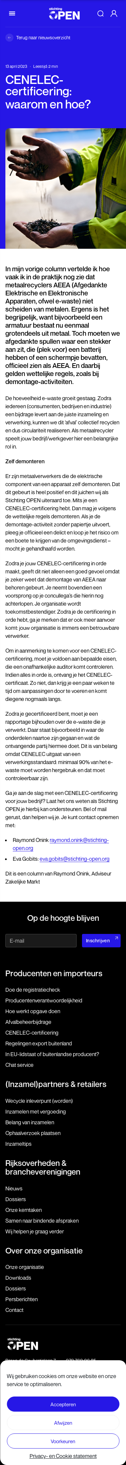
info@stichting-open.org (90, 1367)
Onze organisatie (24, 1267)
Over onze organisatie (44, 1250)
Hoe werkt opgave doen (32, 1011)
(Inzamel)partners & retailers (56, 1084)
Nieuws (14, 1188)
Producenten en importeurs (53, 973)
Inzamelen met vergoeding (35, 1111)
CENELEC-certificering (31, 1032)
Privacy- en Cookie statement (63, 1426)
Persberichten (21, 1299)
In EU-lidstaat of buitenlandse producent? (52, 1054)
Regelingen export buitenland (38, 1043)
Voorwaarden (63, 1414)
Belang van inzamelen (29, 1122)
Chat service (19, 1064)
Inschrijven (98, 940)
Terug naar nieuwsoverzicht (43, 37)
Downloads (18, 1277)
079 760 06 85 (81, 1360)
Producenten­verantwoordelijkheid (43, 1000)
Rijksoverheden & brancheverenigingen (42, 1167)
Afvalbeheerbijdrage (28, 1022)
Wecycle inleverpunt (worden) (39, 1100)
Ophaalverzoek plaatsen (32, 1133)
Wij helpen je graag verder (34, 1231)
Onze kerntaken (23, 1210)
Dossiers (15, 1199)
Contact (14, 1310)
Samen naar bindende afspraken (42, 1220)
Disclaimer (63, 1402)
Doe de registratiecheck (32, 989)
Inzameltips (18, 1143)
